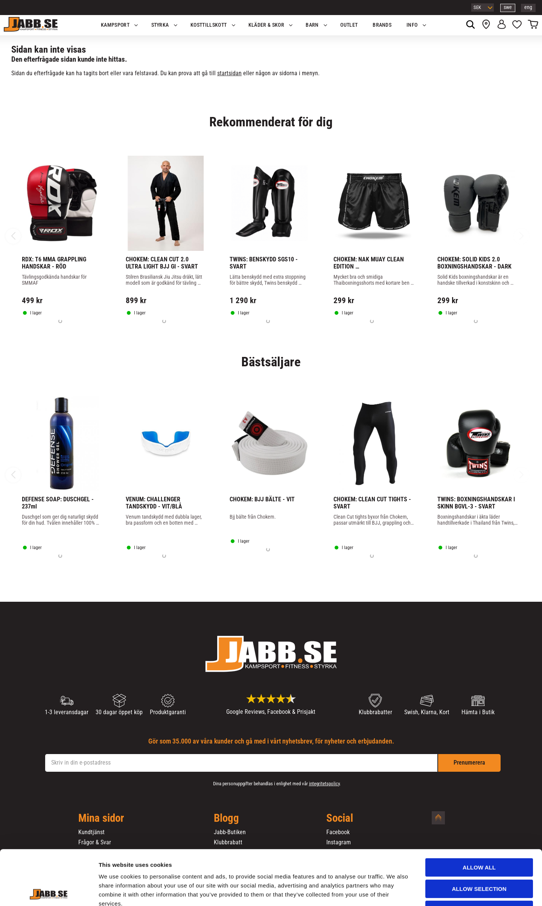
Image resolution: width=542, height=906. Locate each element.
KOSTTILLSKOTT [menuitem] (208, 25)
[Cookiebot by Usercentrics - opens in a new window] (49, 891)
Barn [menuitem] (312, 25)
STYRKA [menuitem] (160, 25)
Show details (395, 891)
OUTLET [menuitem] (349, 25)
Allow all (479, 816)
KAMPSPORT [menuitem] (115, 25)
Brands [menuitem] (382, 25)
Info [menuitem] (411, 25)
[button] (517, 25)
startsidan (229, 73)
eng (528, 7)
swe (508, 7)
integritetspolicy (324, 783)
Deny (479, 858)
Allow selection (479, 837)
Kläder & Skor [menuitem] (266, 25)
